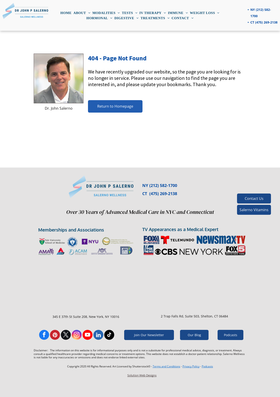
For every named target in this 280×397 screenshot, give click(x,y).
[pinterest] (55, 335)
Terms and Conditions (166, 366)
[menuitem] (65, 13)
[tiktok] (109, 335)
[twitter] (66, 335)
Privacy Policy (191, 366)
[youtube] (88, 335)
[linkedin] (98, 335)
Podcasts (207, 366)
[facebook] (44, 335)
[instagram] (77, 335)
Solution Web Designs (142, 375)
